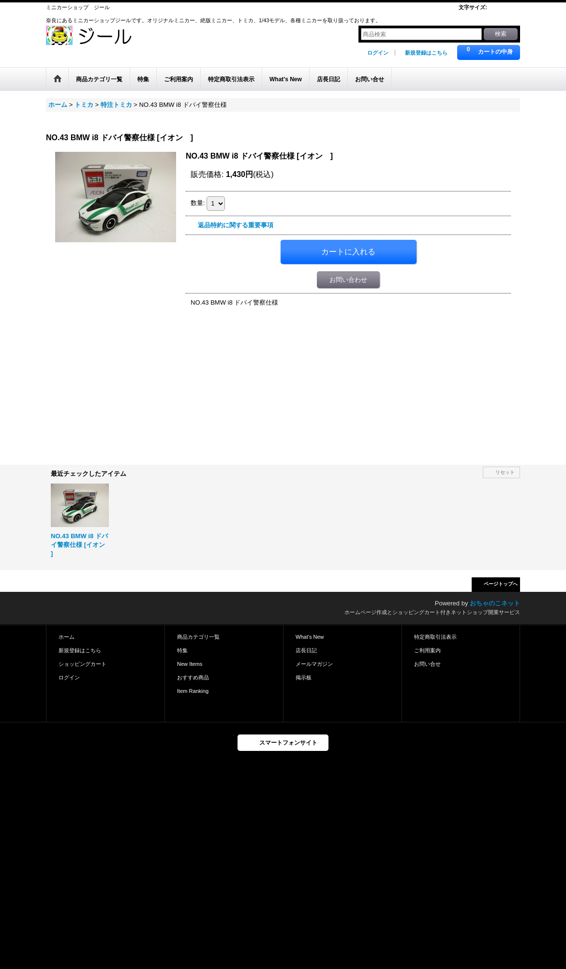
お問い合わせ (348, 279)
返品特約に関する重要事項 (235, 225)
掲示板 (304, 677)
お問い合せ (427, 664)
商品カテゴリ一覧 (198, 637)
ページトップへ (501, 584)
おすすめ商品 (193, 677)
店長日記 (306, 650)
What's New (310, 637)
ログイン (377, 53)
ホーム (66, 637)
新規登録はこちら (426, 53)
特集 (182, 650)
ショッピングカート (82, 664)
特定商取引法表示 (435, 637)
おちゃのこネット (495, 603)
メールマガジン (314, 664)
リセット (505, 472)
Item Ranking (193, 691)
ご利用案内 (427, 650)
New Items (189, 664)
